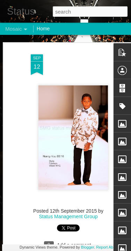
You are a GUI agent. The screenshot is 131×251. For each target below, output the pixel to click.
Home (43, 28)
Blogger (87, 247)
